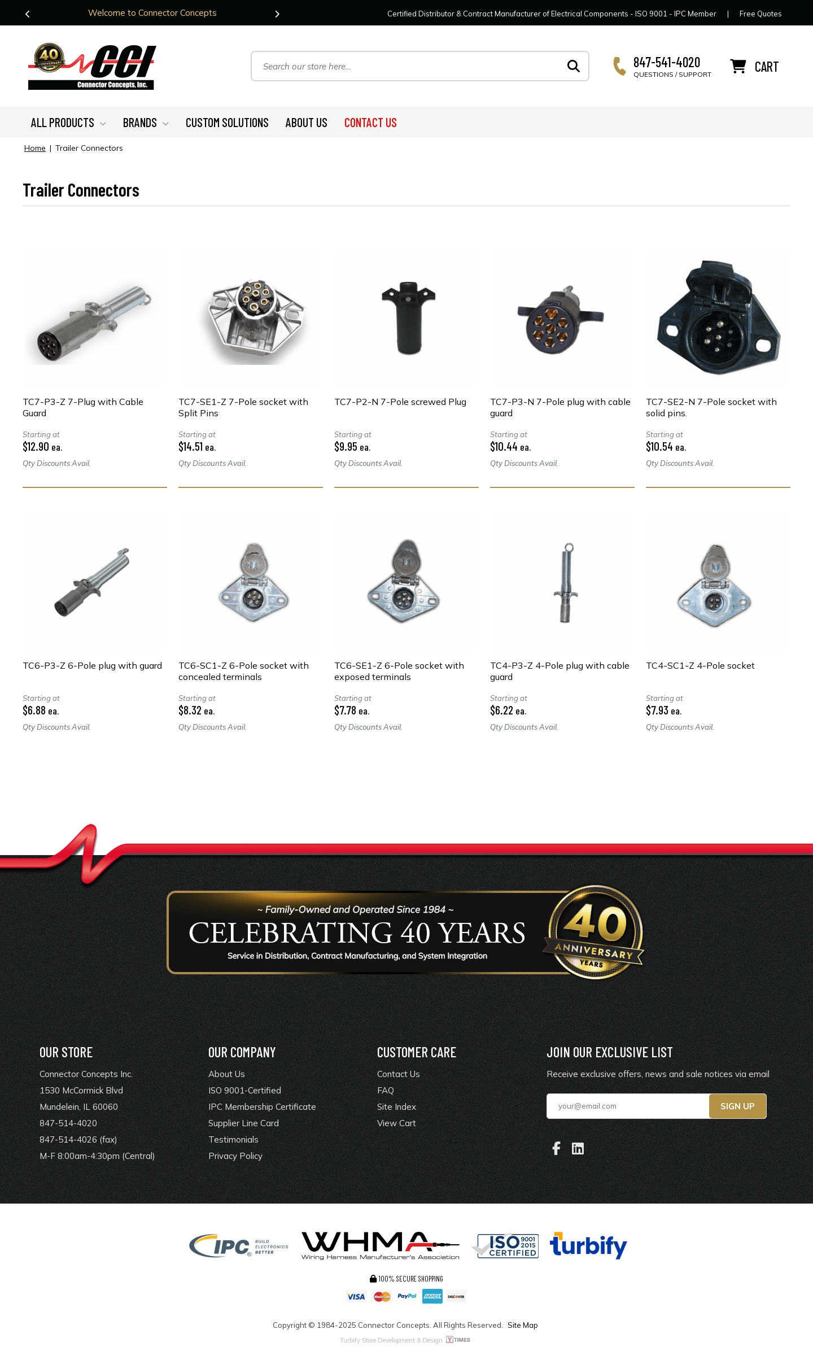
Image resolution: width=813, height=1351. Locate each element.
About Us (226, 1074)
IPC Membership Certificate (262, 1106)
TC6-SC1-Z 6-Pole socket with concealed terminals (243, 671)
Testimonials (233, 1139)
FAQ (385, 1090)
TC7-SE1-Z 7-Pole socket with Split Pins (243, 407)
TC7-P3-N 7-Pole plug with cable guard (560, 407)
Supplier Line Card (243, 1123)
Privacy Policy (235, 1155)
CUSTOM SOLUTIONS (227, 122)
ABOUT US (306, 122)
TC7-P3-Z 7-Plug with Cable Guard (83, 407)
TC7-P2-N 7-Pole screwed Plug (400, 401)
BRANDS (146, 122)
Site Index (396, 1106)
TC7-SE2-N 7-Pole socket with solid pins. (711, 407)
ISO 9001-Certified (244, 1090)
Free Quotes (761, 13)
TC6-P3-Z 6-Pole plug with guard (92, 665)
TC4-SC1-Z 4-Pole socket (700, 665)
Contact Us (398, 1074)
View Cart (396, 1123)
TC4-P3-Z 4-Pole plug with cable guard (560, 671)
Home (35, 148)
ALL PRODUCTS (68, 122)
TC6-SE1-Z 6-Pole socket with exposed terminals (399, 671)
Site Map (523, 1325)
